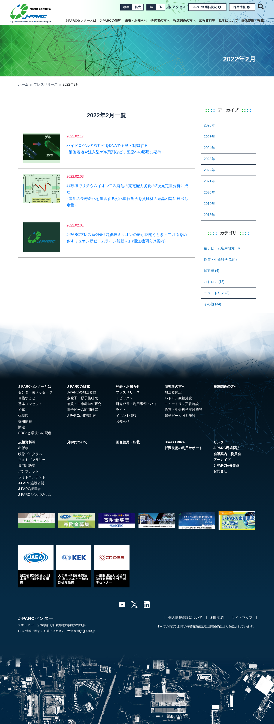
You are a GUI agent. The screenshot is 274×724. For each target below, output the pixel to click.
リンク (218, 442)
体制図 (23, 415)
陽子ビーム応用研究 (82, 409)
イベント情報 (126, 415)
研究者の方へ (160, 20)
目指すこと (26, 398)
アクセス (179, 7)
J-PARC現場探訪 (226, 448)
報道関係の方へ (184, 20)
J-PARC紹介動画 (226, 465)
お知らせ (123, 421)
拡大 (138, 7)
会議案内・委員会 (227, 454)
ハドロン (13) (214, 282)
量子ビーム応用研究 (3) (222, 248)
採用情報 (242, 7)
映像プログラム (30, 454)
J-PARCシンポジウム (34, 494)
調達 (21, 427)
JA (151, 7)
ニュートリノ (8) (216, 293)
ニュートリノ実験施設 (182, 404)
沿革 (21, 409)
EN (160, 7)
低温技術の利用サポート (183, 448)
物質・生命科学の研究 (84, 404)
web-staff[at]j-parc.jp (81, 631)
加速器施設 (173, 392)
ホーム (23, 84)
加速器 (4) (211, 271)
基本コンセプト (30, 404)
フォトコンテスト (32, 477)
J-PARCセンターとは (81, 20)
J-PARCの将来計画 (81, 415)
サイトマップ (242, 617)
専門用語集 (26, 465)
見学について (228, 20)
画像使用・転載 (252, 20)
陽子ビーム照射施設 (180, 415)
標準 (126, 7)
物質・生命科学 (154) (220, 259)
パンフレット (28, 471)
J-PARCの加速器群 (81, 392)
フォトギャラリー (32, 460)
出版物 (23, 448)
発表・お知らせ (136, 20)
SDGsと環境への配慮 (34, 433)
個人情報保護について (185, 617)
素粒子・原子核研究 (82, 398)
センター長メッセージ (35, 392)
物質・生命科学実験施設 (183, 409)
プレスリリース (46, 84)
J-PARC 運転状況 (207, 7)
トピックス (124, 398)
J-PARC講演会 (29, 489)
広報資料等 (207, 20)
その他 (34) (212, 304)
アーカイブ (222, 460)
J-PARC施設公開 (31, 483)
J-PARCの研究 (110, 20)
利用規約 (217, 617)
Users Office (175, 442)
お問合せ (220, 471)
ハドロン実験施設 (178, 398)
